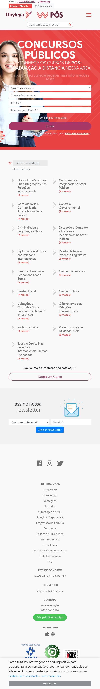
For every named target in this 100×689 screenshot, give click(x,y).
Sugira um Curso (50, 377)
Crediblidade (50, 545)
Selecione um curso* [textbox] (22, 88)
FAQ (50, 561)
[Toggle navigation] (89, 15)
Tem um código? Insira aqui (50, 118)
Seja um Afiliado (19, 5)
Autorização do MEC (50, 512)
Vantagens (50, 501)
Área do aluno (43, 5)
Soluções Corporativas (50, 517)
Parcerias (50, 506)
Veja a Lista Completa (50, 591)
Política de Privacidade (77, 133)
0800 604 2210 (50, 610)
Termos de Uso (20, 136)
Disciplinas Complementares (50, 550)
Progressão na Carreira (50, 523)
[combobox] (50, 88)
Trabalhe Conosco (50, 556)
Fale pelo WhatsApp (50, 617)
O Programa (50, 490)
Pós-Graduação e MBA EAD (50, 576)
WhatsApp (44, 1)
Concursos (50, 528)
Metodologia (49, 495)
